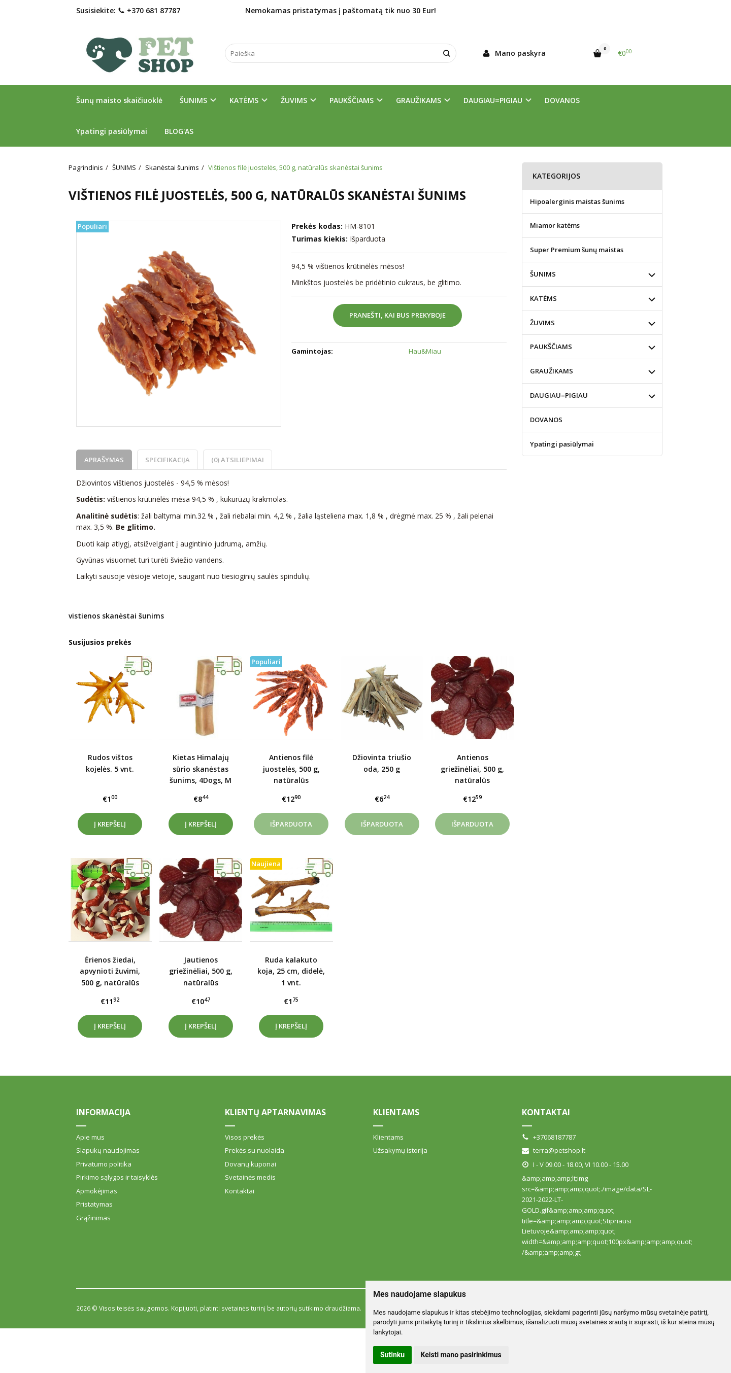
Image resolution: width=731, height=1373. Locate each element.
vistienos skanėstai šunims (116, 616)
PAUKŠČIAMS (551, 346)
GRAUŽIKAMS (551, 370)
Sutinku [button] (392, 1355)
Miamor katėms (555, 225)
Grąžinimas (93, 1217)
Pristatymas (94, 1204)
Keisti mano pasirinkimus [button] (461, 1355)
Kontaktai (239, 1190)
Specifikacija (167, 459)
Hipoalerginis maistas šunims (577, 201)
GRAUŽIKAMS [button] (418, 100)
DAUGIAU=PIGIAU (559, 395)
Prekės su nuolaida (254, 1150)
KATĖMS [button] (243, 100)
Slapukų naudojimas (108, 1150)
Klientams (396, 1112)
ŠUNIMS (543, 274)
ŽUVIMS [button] (294, 100)
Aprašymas (104, 459)
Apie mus (90, 1137)
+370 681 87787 (149, 10)
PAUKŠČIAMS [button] (351, 100)
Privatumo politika (103, 1164)
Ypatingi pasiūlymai (111, 131)
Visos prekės (244, 1137)
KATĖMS (543, 298)
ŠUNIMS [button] (193, 100)
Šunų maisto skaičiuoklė (119, 100)
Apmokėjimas (96, 1190)
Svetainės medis (250, 1177)
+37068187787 (549, 1137)
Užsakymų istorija (400, 1150)
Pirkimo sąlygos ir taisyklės (117, 1177)
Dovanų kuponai (250, 1164)
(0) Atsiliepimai (237, 459)
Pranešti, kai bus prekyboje (397, 315)
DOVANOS (562, 100)
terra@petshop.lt (553, 1150)
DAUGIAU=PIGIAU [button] (492, 100)
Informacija (103, 1112)
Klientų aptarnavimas (275, 1112)
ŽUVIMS (542, 322)
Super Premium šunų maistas (576, 249)
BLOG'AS (178, 131)
